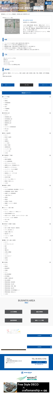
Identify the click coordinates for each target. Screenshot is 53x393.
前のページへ (8, 84)
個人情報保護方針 (39, 363)
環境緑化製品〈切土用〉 (10, 284)
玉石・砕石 (7, 219)
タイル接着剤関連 (8, 161)
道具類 (6, 257)
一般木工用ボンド (8, 195)
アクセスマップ (10, 362)
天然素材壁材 (7, 102)
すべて (6, 98)
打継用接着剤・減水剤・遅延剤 (11, 191)
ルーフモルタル (8, 175)
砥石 (6, 246)
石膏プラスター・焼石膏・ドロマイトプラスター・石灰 (16, 215)
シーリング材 (7, 151)
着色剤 (6, 199)
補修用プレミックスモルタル (11, 167)
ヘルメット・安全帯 (9, 235)
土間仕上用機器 (8, 252)
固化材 (6, 266)
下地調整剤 (7, 108)
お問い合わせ (39, 361)
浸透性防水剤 (7, 147)
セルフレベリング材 (9, 171)
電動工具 (6, 250)
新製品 (6, 100)
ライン (6, 272)
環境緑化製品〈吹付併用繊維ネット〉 (12, 290)
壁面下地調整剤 (8, 159)
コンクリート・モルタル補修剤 (11, 169)
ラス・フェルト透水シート (10, 179)
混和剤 (6, 197)
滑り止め (6, 128)
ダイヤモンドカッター (9, 244)
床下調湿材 (7, 276)
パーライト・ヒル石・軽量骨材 (11, 217)
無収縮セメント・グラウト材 (11, 173)
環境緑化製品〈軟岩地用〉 (10, 282)
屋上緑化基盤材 (8, 274)
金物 (6, 248)
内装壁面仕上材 (8, 116)
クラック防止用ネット (9, 229)
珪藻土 (6, 104)
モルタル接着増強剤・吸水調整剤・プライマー (14, 189)
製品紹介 (14, 14)
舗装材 (6, 124)
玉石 (6, 106)
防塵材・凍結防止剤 (9, 278)
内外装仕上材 (19, 14)
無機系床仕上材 (8, 120)
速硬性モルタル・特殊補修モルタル (12, 165)
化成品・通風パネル (9, 231)
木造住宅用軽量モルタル (10, 213)
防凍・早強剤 (7, 145)
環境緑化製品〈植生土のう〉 (11, 292)
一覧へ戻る (26, 84)
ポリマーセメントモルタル (10, 163)
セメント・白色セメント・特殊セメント (13, 211)
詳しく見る (13, 347)
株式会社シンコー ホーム (6, 14)
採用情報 (39, 346)
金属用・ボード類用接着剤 (10, 193)
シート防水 (7, 143)
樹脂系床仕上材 (8, 122)
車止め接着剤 (7, 280)
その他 (6, 110)
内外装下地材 (7, 177)
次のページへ (45, 84)
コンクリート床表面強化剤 (10, 126)
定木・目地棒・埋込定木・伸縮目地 (12, 227)
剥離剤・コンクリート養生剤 (11, 203)
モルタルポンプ (8, 255)
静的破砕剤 (7, 268)
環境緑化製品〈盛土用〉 (10, 288)
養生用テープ (7, 233)
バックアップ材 (8, 149)
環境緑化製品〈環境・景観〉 (11, 286)
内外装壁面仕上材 (8, 118)
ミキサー (6, 253)
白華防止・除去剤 (8, 201)
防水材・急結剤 (8, 137)
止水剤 (6, 139)
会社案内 (39, 335)
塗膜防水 (6, 141)
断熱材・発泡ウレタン (9, 181)
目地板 (6, 270)
